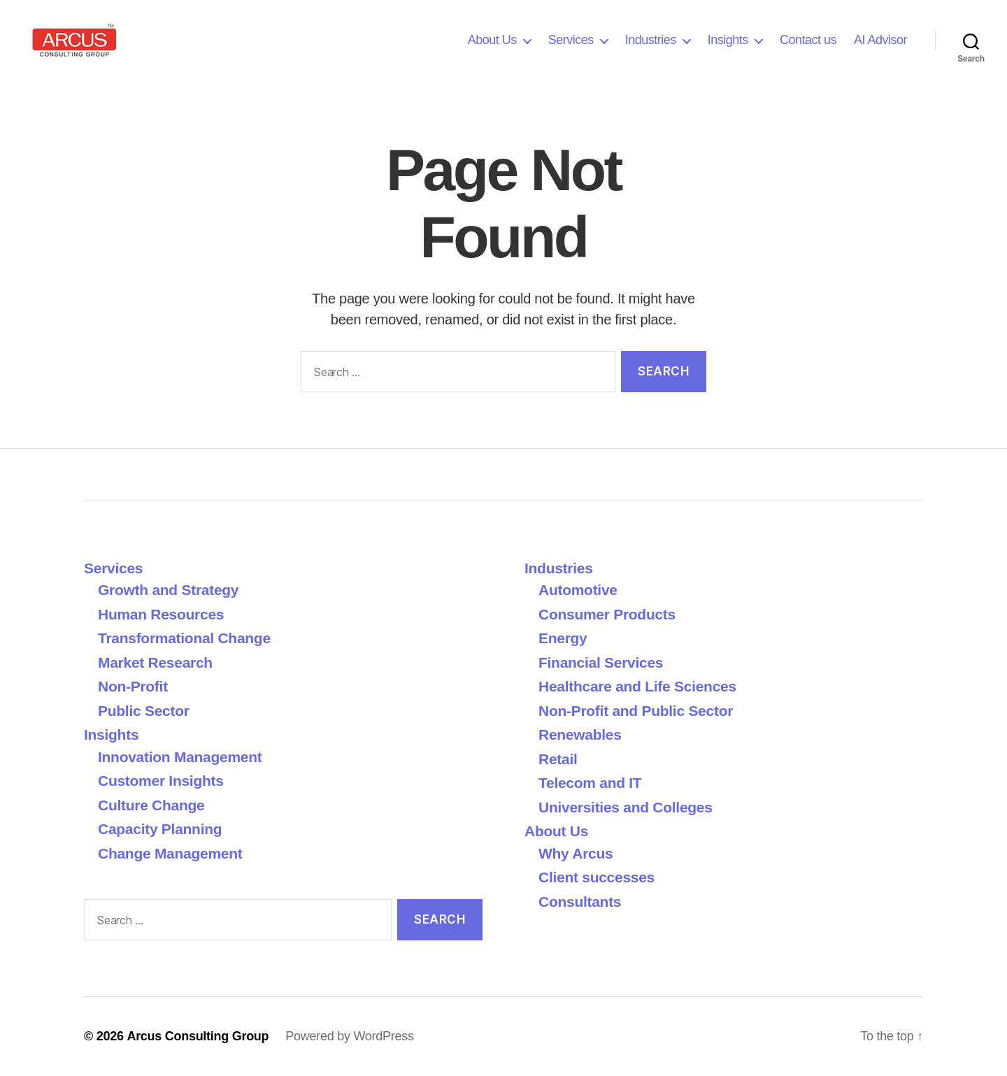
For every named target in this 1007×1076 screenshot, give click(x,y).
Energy (562, 638)
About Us (492, 40)
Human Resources (161, 614)
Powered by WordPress (349, 1036)
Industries (650, 40)
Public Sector (144, 711)
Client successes (596, 877)
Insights (728, 40)
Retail (558, 759)
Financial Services (600, 662)
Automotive (577, 590)
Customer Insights (164, 781)
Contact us (808, 40)
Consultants (579, 902)
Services (571, 40)
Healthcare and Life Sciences (637, 686)
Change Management (170, 853)
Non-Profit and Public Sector (635, 711)
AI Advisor (880, 40)
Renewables (580, 734)
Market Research (155, 662)
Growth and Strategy (168, 590)
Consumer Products (607, 614)
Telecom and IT (590, 783)
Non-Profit (133, 686)
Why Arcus (575, 853)
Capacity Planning (160, 829)
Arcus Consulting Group (198, 1036)
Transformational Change (184, 638)
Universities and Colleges (625, 807)
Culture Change (151, 805)
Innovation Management (180, 757)
